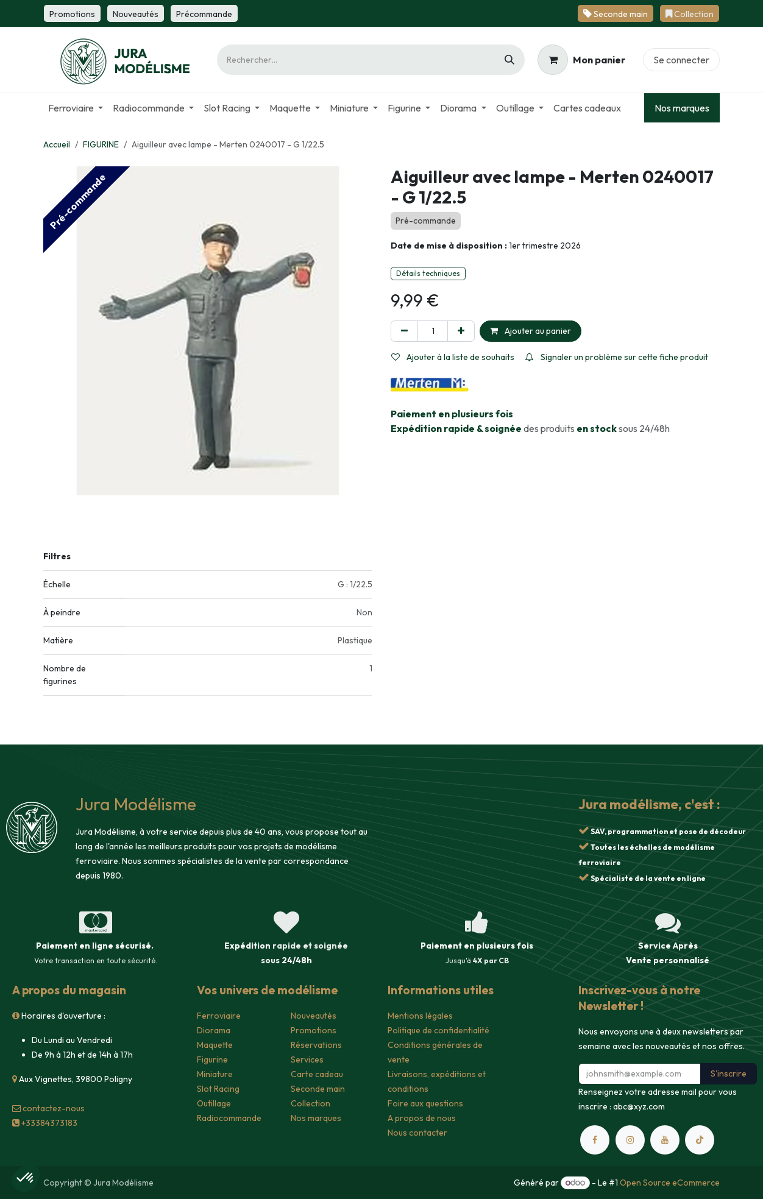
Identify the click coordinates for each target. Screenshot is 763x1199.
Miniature (215, 1074)
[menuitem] (75, 108)
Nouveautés (313, 1015)
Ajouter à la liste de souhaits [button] (452, 357)
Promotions (313, 1030)
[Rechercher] (509, 59)
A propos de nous (422, 1117)
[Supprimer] (404, 331)
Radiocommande (229, 1117)
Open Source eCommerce (670, 1182)
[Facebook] (594, 1140)
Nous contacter (417, 1132)
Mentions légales (420, 1015)
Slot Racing (218, 1088)
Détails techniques (428, 273)
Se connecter (681, 60)
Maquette (215, 1044)
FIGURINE (101, 144)
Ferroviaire (219, 1015)
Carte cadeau (317, 1074)
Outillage (214, 1103)
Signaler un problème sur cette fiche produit (616, 357)
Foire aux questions (425, 1103)
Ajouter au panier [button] (530, 330)
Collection (310, 1103)
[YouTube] (665, 1140)
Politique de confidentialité (438, 1030)
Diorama (213, 1030)
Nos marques (682, 108)
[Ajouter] (461, 331)
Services (307, 1059)
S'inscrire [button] (729, 1073)
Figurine (212, 1059)
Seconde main (318, 1088)
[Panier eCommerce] (581, 59)
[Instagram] (630, 1140)
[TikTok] (699, 1140)
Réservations (316, 1044)
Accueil (56, 144)
